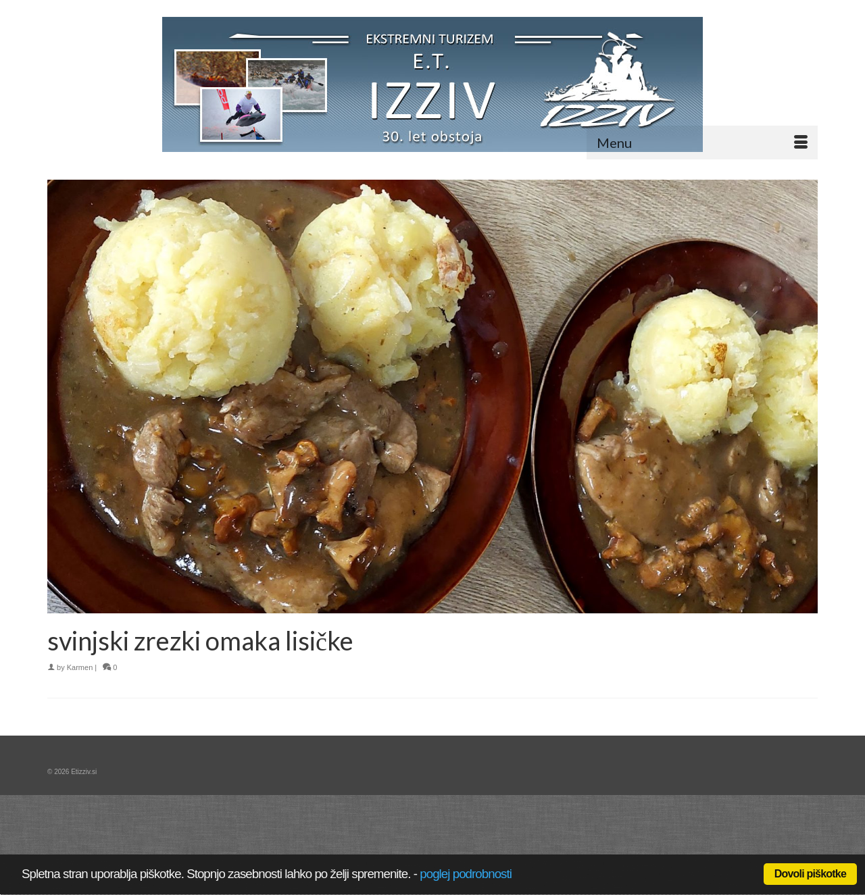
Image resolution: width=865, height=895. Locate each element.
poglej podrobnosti (466, 874)
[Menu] (702, 142)
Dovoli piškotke (810, 873)
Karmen (80, 667)
